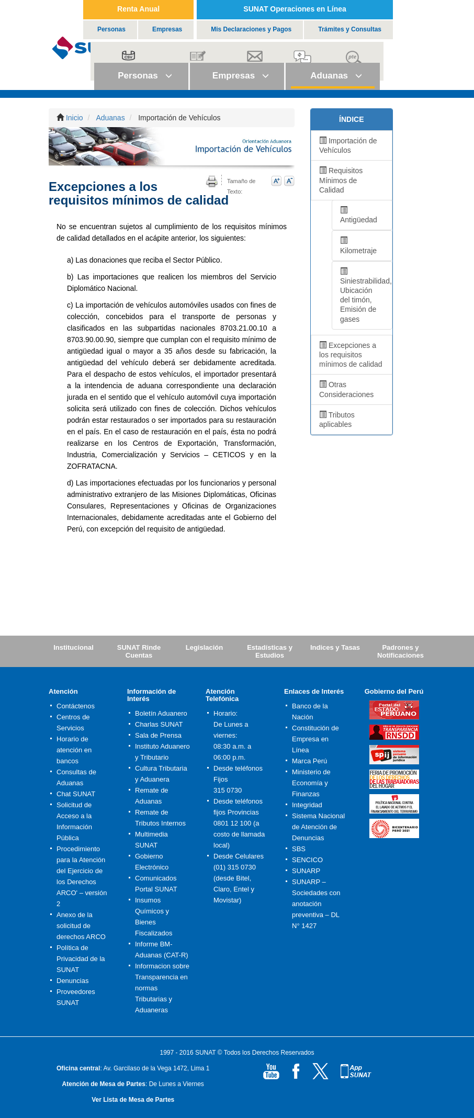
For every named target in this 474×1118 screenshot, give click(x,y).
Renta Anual (138, 9)
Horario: (225, 713)
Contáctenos (76, 706)
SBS (299, 849)
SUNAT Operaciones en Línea (294, 9)
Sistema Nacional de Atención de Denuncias (318, 827)
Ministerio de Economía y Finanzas (311, 783)
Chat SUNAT (76, 794)
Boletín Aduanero (161, 713)
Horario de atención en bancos (74, 750)
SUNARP (306, 871)
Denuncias (72, 981)
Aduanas (110, 118)
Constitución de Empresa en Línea (315, 739)
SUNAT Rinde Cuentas (139, 651)
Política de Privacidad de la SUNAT (81, 959)
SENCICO (307, 860)
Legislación (204, 647)
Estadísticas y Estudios (269, 651)
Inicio (74, 118)
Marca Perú (309, 761)
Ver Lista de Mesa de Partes (133, 1099)
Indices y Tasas (335, 647)
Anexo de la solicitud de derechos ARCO (81, 926)
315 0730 (227, 790)
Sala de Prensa (158, 735)
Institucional (73, 647)
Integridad (307, 805)
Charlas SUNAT (159, 724)
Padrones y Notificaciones (400, 651)
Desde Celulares (238, 856)
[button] (141, 76)
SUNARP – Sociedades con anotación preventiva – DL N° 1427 (316, 904)
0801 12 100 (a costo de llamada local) (239, 834)
